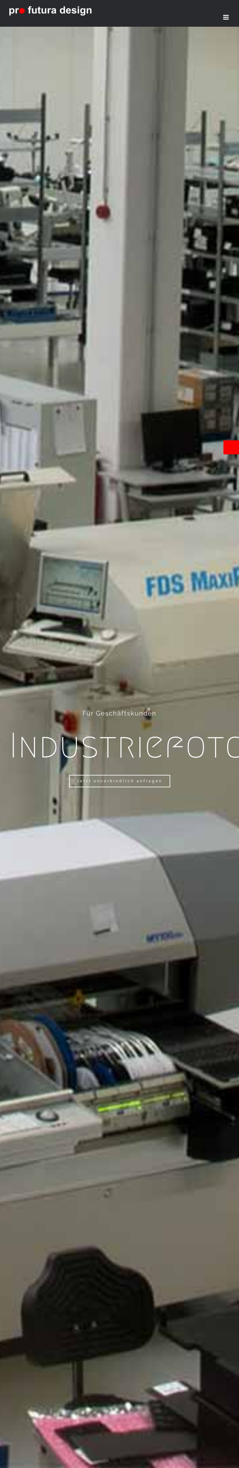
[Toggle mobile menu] (226, 17)
